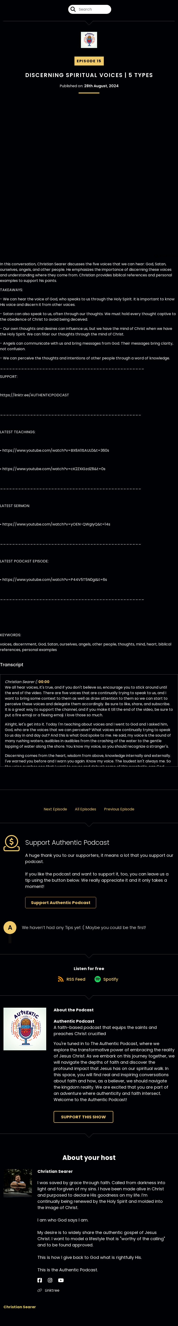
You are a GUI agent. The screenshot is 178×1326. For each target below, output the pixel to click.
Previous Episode (119, 813)
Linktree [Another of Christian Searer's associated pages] (48, 1299)
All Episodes (85, 813)
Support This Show (83, 1126)
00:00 (43, 686)
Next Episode (55, 813)
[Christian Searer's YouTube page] (51, 1289)
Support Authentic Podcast (60, 907)
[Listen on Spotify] (107, 988)
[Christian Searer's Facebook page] (39, 1289)
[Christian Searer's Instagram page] (45, 1289)
